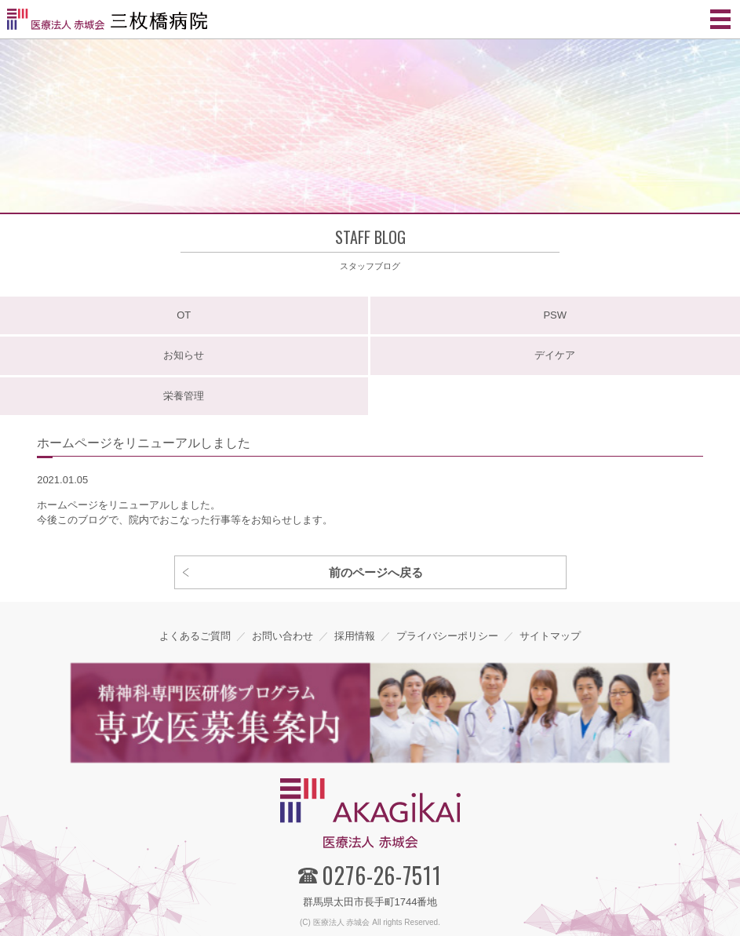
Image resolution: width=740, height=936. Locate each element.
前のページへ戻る (376, 572)
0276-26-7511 (381, 875)
